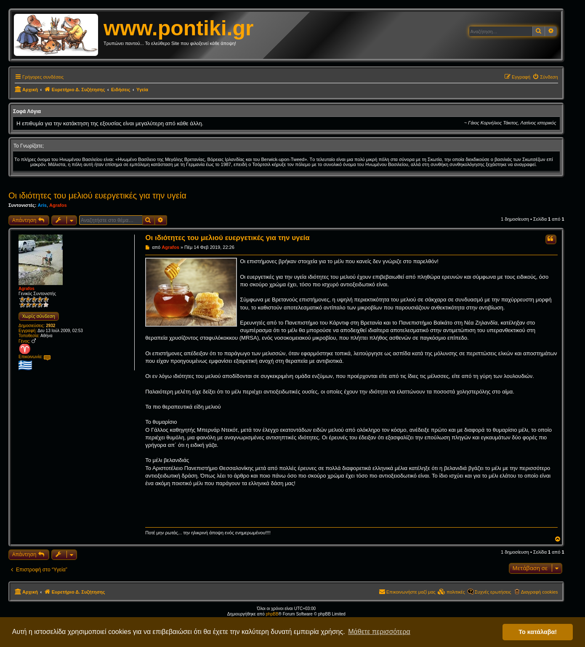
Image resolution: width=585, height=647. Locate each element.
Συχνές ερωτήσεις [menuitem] (493, 591)
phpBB (272, 614)
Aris (41, 205)
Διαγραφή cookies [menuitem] (539, 591)
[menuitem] (545, 77)
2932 (50, 325)
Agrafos (58, 205)
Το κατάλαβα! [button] (538, 632)
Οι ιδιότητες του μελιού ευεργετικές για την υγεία (97, 195)
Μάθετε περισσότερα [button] (379, 631)
